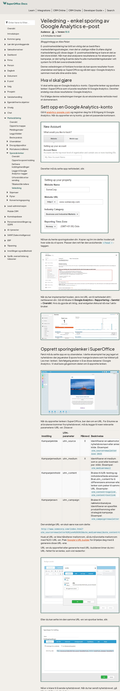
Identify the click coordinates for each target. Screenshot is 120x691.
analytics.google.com (58, 112)
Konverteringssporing (20, 200)
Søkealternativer (15, 49)
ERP (9, 240)
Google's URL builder (78, 540)
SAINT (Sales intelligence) (19, 235)
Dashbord (11, 55)
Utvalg (10, 107)
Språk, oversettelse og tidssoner (17, 257)
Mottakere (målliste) (19, 149)
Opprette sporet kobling (23, 160)
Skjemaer (14, 192)
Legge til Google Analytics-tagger (20, 172)
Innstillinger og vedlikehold (19, 251)
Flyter (12, 196)
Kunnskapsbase (14, 216)
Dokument (12, 76)
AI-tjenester (13, 230)
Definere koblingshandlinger (20, 165)
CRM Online (59, 10)
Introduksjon (13, 34)
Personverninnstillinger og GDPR (19, 223)
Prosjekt (11, 91)
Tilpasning (11, 245)
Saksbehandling (14, 97)
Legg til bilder (16, 133)
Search (110, 10)
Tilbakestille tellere (20, 184)
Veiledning (16, 188)
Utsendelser (15, 141)
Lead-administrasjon (16, 206)
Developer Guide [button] (94, 10)
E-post (10, 81)
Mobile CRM (12, 211)
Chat (9, 113)
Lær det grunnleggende (18, 44)
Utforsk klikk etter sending (20, 178)
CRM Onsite (74, 10)
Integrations (44, 10)
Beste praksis (16, 137)
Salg (9, 86)
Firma (9, 60)
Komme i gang (13, 39)
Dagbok (11, 70)
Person (10, 65)
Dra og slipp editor (18, 145)
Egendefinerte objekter (18, 102)
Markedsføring (14, 118)
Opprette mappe (18, 126)
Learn (32, 10)
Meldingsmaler (16, 130)
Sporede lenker (17, 153)
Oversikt (11, 28)
